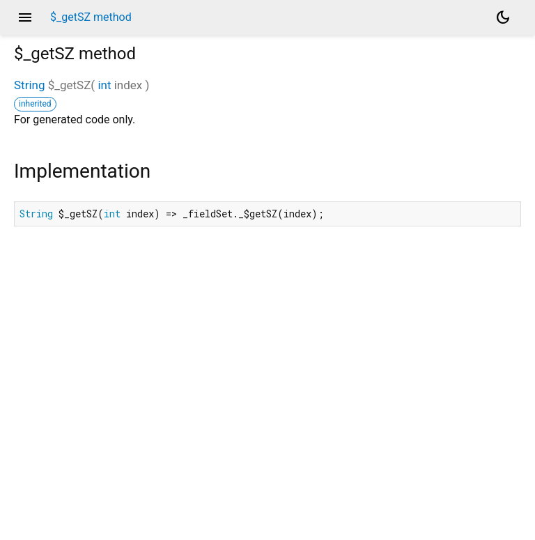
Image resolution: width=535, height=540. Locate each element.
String (29, 85)
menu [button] (25, 17)
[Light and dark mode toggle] (503, 17)
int (104, 85)
